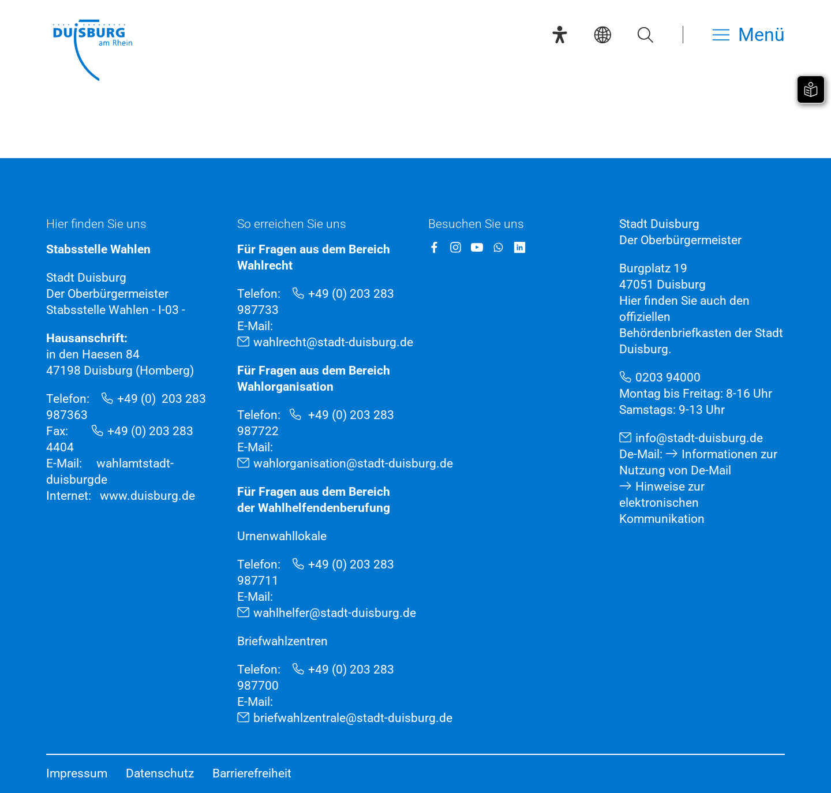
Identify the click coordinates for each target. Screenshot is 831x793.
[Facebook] (434, 247)
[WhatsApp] (498, 247)
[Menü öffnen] (748, 34)
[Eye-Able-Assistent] (559, 34)
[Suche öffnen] (645, 34)
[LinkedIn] (520, 247)
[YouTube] (477, 247)
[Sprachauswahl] (602, 34)
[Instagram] (456, 247)
